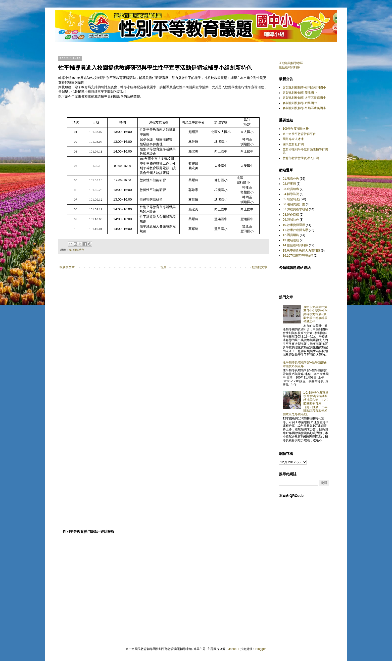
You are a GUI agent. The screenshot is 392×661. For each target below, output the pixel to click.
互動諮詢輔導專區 (291, 63)
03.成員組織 (291, 189)
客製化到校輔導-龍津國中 (300, 93)
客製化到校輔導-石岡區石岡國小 (304, 87)
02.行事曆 (289, 183)
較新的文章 (67, 267)
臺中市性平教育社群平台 (299, 134)
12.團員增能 (291, 235)
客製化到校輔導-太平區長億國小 (304, 98)
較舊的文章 (259, 267)
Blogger (260, 649)
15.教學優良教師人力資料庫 (301, 250)
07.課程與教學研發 (295, 209)
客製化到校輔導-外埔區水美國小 (304, 108)
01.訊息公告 (291, 178)
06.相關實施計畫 (294, 204)
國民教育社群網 (293, 144)
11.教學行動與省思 (295, 230)
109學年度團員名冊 (296, 128)
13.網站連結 (291, 240)
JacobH (233, 649)
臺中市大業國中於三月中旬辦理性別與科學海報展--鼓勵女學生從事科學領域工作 (315, 314)
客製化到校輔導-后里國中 (300, 103)
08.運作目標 (291, 214)
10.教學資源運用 (294, 225)
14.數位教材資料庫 (295, 245)
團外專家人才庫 (293, 139)
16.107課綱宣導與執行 (298, 255)
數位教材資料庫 (289, 67)
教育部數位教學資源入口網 (301, 158)
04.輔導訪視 (291, 194)
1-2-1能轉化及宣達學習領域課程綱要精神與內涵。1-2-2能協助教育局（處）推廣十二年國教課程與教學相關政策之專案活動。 (305, 403)
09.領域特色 (76, 249)
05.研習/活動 (291, 199)
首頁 (163, 267)
